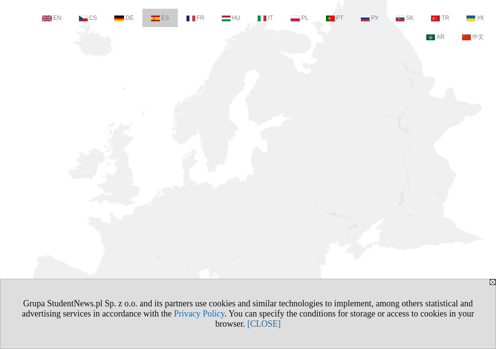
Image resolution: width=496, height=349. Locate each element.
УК (475, 18)
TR (440, 18)
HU (231, 18)
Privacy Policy (199, 313)
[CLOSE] (264, 324)
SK (405, 18)
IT (265, 18)
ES (160, 18)
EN (52, 18)
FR (195, 18)
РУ (369, 18)
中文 (473, 36)
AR (435, 36)
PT (334, 18)
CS (88, 18)
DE (124, 18)
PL (300, 18)
